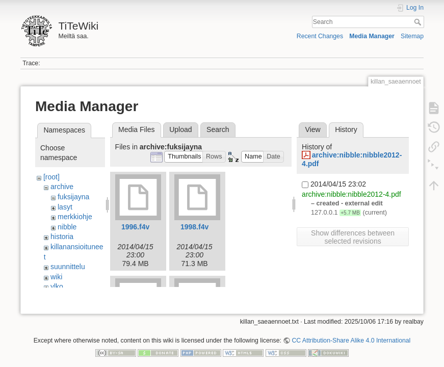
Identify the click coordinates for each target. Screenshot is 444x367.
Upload (180, 129)
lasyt (65, 207)
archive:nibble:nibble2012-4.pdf (351, 194)
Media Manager (372, 36)
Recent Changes (320, 36)
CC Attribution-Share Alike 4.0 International (351, 333)
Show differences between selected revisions (353, 237)
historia (61, 236)
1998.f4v (194, 227)
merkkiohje (75, 217)
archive (61, 186)
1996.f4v (135, 227)
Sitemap (412, 36)
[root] (51, 177)
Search (419, 21)
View (312, 129)
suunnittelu (67, 267)
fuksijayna (73, 197)
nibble (67, 227)
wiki (56, 277)
